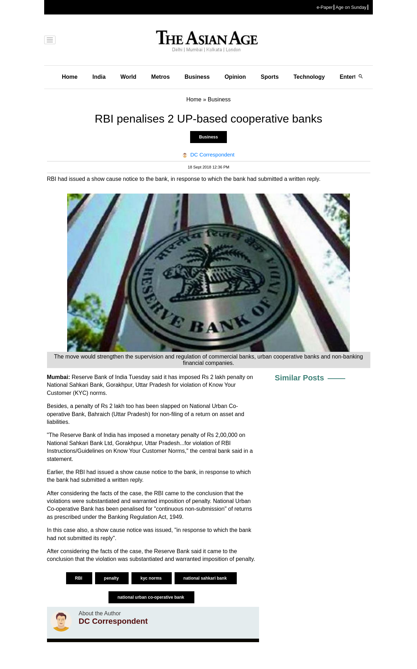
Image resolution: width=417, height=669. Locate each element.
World (128, 77)
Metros (160, 77)
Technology (309, 77)
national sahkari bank (205, 578)
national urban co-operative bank (151, 597)
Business (197, 77)
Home (69, 77)
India (98, 77)
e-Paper (325, 7)
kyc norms (151, 578)
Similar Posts (299, 377)
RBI (79, 578)
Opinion (235, 77)
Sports (270, 77)
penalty (112, 578)
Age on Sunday (350, 7)
